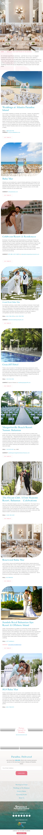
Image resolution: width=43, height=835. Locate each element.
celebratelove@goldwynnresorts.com (30, 254)
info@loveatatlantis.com (14, 132)
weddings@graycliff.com (24, 382)
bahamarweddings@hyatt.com (15, 319)
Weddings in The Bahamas (21, 788)
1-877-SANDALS (10, 641)
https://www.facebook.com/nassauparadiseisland (13, 816)
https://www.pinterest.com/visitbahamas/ (21, 816)
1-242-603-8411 (10, 449)
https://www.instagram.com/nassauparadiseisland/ (19, 816)
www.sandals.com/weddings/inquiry (14, 644)
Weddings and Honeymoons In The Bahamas (19, 51)
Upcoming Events (21, 795)
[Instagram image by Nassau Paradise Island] (11, 722)
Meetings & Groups (21, 785)
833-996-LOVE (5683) (13, 254)
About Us (21, 798)
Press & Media (21, 791)
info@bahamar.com (13, 191)
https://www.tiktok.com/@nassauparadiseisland (27, 816)
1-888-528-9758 (10, 130)
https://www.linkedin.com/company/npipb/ (29, 816)
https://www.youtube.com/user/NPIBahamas (24, 816)
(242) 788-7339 (20, 316)
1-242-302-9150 (10, 379)
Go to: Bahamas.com (21, 824)
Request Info (21, 833)
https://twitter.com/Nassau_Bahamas (16, 816)
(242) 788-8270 (10, 707)
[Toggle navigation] (38, 2)
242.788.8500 (9, 577)
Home (2, 51)
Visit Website (7, 137)
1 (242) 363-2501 (10, 515)
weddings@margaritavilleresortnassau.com (18, 452)
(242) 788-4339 (10, 316)
